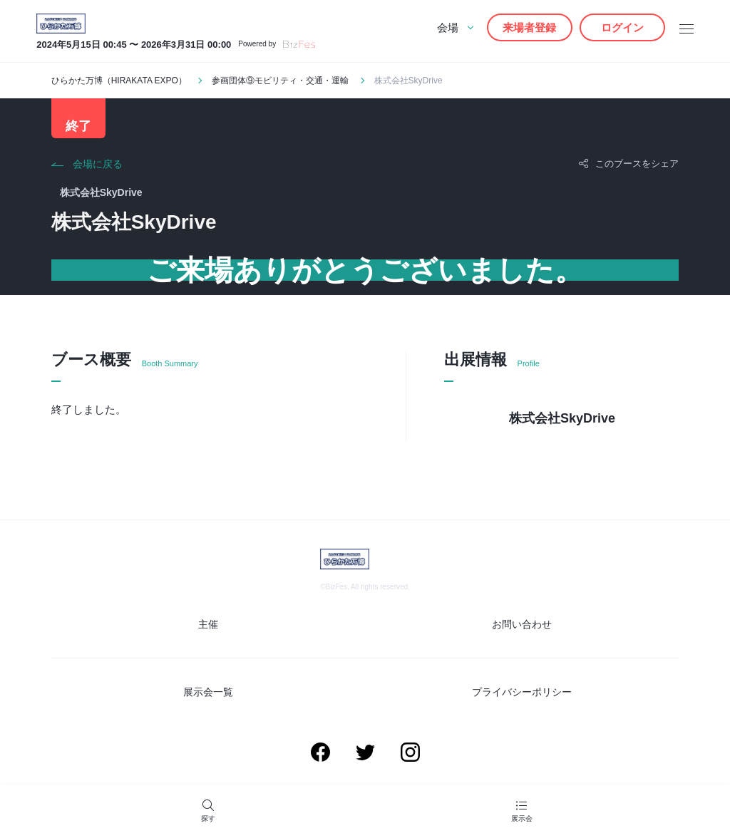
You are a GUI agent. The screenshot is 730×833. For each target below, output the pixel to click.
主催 (208, 624)
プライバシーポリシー (522, 692)
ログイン (622, 27)
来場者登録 (529, 27)
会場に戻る (98, 164)
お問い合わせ (522, 624)
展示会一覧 (208, 692)
